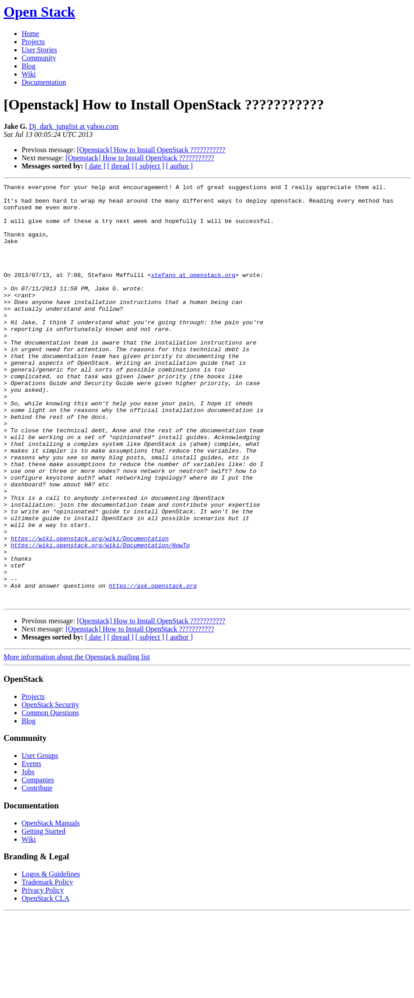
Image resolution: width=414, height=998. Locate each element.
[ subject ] (149, 166)
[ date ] (95, 166)
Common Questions (50, 796)
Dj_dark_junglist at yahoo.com (73, 126)
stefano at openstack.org (193, 294)
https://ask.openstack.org (153, 666)
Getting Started (43, 915)
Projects (33, 41)
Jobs (28, 855)
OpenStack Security (50, 788)
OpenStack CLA (45, 982)
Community (39, 58)
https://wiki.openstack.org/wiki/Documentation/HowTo (100, 618)
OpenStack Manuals (51, 907)
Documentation (44, 82)
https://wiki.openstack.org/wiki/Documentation (90, 610)
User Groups (40, 839)
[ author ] (179, 166)
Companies (38, 863)
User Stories (39, 50)
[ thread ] (120, 166)
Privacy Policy (43, 974)
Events (31, 847)
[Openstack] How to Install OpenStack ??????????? (151, 150)
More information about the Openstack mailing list (77, 740)
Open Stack (39, 12)
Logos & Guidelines (51, 958)
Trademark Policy (47, 966)
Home (30, 33)
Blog (29, 66)
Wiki (29, 74)
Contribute (37, 872)
